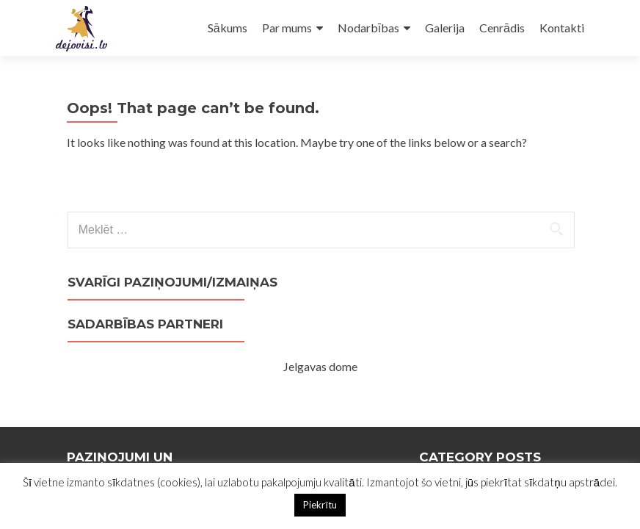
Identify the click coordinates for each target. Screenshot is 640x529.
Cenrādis (502, 28)
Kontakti (561, 28)
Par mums (287, 28)
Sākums (227, 28)
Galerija (445, 28)
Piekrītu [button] (320, 505)
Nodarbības (368, 28)
